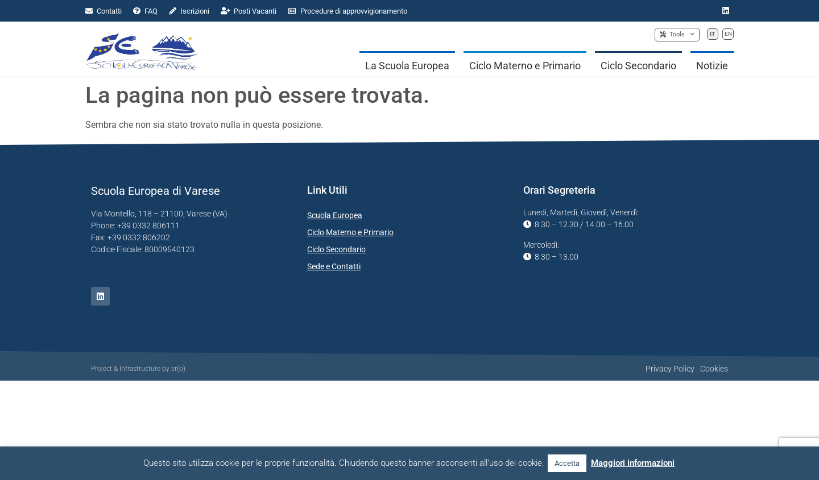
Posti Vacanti (248, 11)
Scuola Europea (334, 215)
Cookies (714, 368)
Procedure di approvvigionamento (347, 11)
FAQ (145, 11)
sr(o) (178, 369)
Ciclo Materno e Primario (525, 66)
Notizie (712, 66)
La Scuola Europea (407, 66)
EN (728, 34)
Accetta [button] (567, 463)
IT (712, 34)
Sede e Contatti (334, 266)
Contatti (103, 11)
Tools (677, 34)
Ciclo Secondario (638, 66)
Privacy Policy (670, 368)
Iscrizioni (189, 11)
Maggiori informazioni (633, 463)
